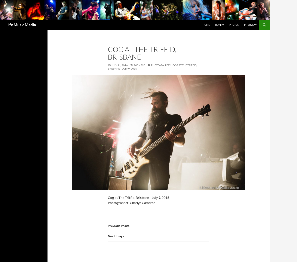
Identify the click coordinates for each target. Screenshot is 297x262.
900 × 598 (139, 65)
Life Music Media (21, 24)
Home (206, 24)
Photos (234, 24)
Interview (250, 24)
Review (219, 24)
